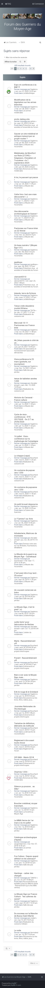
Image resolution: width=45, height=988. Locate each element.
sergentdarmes (20, 844)
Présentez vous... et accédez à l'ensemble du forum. (26, 126)
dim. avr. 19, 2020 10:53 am (25, 508)
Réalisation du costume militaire (24, 923)
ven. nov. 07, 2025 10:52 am (25, 91)
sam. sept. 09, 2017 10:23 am (26, 903)
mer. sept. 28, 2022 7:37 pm (24, 266)
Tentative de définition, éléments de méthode (24, 724)
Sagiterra (33, 89)
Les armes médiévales (22, 112)
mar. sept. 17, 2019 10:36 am (24, 562)
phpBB (13, 983)
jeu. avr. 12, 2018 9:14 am (24, 810)
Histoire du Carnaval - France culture (23, 398)
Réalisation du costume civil (24, 315)
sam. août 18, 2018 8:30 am (25, 647)
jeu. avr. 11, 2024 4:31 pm (24, 218)
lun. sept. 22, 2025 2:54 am (24, 123)
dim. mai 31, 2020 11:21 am (25, 477)
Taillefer (33, 878)
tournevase (18, 561)
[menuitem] (8, 3)
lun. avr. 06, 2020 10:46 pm (25, 523)
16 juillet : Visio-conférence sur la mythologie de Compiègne (26, 438)
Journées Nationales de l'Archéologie (25, 707)
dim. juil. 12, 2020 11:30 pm (25, 404)
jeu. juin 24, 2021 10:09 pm (25, 347)
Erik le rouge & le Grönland (26, 692)
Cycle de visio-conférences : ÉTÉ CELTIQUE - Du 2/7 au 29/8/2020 (24, 418)
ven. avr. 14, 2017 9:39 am (25, 935)
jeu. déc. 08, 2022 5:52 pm (25, 252)
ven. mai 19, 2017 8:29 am (24, 920)
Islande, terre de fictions (25, 293)
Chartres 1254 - (21, 772)
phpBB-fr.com (15, 985)
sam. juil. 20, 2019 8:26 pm (25, 597)
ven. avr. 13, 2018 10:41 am (25, 793)
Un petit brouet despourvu (26, 504)
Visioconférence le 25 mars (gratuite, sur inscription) (24, 361)
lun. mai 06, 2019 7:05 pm (25, 613)
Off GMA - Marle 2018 (24, 757)
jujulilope (18, 262)
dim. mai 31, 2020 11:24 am (25, 460)
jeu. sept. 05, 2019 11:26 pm (25, 580)
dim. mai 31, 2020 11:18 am (25, 494)
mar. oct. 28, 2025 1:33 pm (25, 109)
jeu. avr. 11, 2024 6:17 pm (24, 201)
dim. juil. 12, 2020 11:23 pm (25, 445)
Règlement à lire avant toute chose (24, 741)
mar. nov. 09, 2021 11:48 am (25, 332)
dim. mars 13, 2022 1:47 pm (25, 297)
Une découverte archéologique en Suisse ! (25, 212)
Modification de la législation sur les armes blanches (25, 102)
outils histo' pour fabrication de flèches (24, 623)
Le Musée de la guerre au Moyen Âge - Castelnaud (25, 555)
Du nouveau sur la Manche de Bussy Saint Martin (26, 914)
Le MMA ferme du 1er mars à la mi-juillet (24, 821)
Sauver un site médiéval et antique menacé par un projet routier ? (26, 136)
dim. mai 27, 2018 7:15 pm (25, 730)
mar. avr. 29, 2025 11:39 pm (25, 184)
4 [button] (23, 68)
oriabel (33, 918)
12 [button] (30, 68)
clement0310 (20, 277)
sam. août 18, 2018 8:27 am (25, 664)
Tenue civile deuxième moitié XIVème (24, 307)
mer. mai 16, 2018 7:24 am (25, 776)
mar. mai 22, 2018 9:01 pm (25, 761)
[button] (12, 68)
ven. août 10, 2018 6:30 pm (25, 681)
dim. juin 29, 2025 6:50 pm (25, 167)
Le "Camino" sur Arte (23, 519)
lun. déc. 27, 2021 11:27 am (24, 312)
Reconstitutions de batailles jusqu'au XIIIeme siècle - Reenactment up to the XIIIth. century (26, 884)
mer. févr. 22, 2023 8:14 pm (25, 235)
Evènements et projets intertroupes (24, 650)
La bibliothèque (29, 93)
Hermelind (34, 933)
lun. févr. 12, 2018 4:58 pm (25, 827)
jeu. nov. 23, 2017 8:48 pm (23, 880)
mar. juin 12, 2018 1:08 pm (25, 713)
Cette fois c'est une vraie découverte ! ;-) (25, 195)
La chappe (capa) (22, 455)
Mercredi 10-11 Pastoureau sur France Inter (24, 325)
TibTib (32, 310)
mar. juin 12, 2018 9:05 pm (25, 696)
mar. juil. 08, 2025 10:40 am (25, 143)
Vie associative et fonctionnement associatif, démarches (25, 351)
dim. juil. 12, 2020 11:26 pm (25, 426)
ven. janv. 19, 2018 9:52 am (25, 863)
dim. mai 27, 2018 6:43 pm (25, 747)
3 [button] (20, 68)
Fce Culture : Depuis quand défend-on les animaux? (26, 857)
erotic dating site (22, 119)
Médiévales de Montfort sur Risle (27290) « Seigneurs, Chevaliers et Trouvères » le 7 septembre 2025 (25, 158)
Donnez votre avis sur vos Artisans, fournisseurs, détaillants (25, 546)
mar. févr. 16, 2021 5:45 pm (25, 368)
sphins (32, 121)
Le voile (17, 930)
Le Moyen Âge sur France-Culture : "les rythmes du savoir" (26, 896)
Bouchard (34, 458)
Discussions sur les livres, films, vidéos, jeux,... (25, 699)
